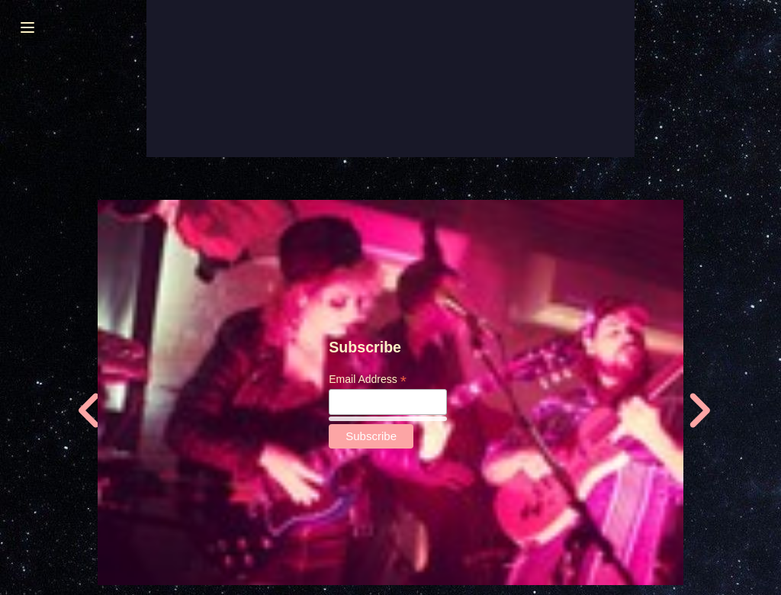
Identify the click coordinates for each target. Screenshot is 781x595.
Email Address (368, 379)
